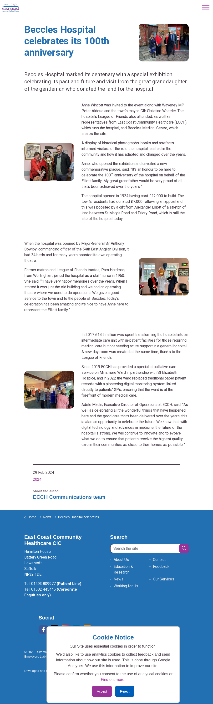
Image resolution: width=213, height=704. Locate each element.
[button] (184, 548)
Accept (102, 691)
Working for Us (126, 586)
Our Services (163, 579)
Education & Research (123, 569)
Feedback (161, 566)
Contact (159, 560)
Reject (125, 691)
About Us (121, 560)
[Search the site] (149, 548)
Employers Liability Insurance (46, 656)
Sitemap (43, 652)
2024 (37, 479)
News (118, 579)
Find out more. (113, 680)
